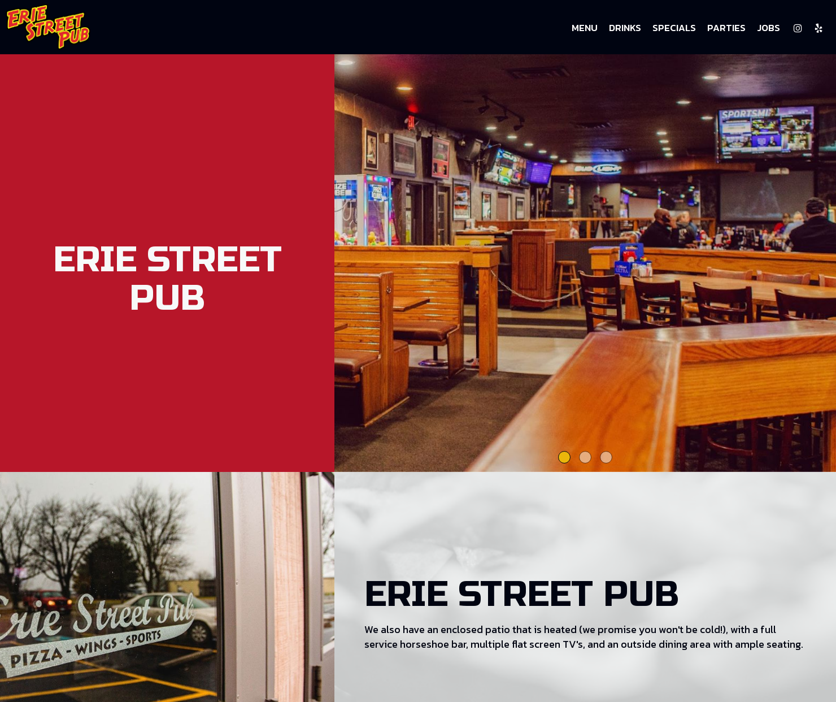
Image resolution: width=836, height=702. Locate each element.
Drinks (625, 28)
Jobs (768, 28)
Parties (726, 28)
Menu (585, 28)
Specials (674, 28)
